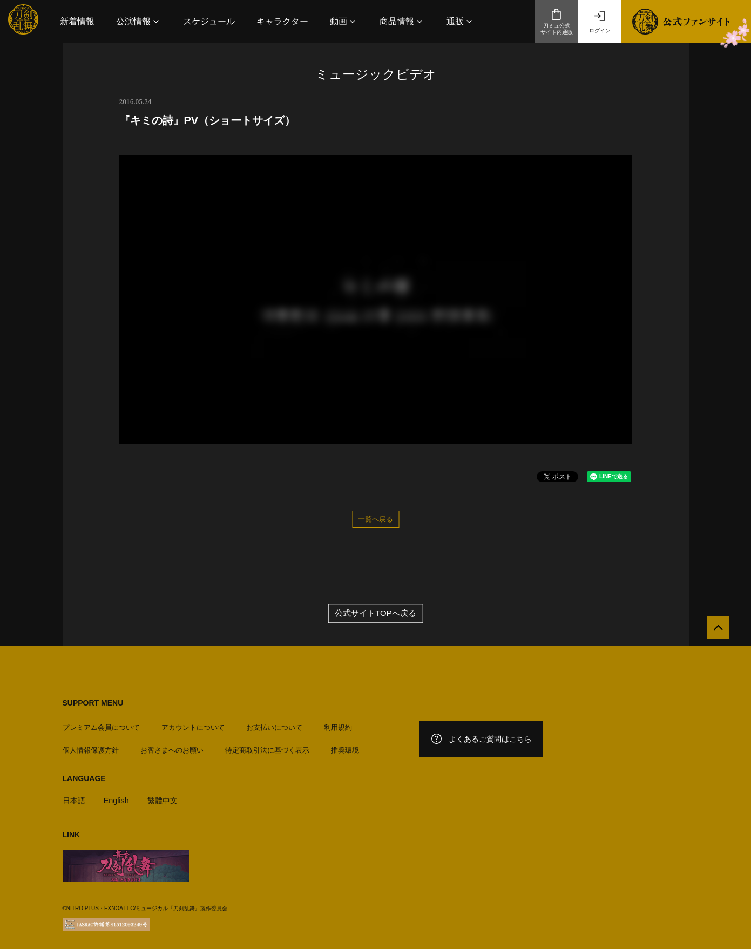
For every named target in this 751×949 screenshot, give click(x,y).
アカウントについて (193, 724)
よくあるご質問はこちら (481, 739)
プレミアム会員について (101, 724)
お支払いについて (274, 724)
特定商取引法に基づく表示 (267, 747)
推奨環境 (345, 747)
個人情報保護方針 (91, 747)
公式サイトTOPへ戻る (375, 614)
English (118, 797)
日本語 (75, 797)
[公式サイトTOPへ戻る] (714, 631)
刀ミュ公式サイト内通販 (556, 22)
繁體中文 (166, 797)
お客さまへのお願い (172, 747)
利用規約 (338, 724)
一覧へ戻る (375, 519)
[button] (138, 21)
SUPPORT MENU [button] (93, 703)
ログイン (600, 21)
